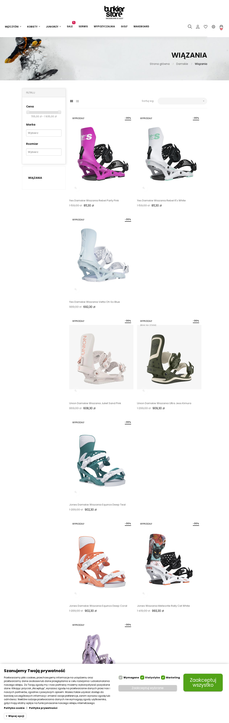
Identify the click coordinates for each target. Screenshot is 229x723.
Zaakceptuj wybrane (148, 688)
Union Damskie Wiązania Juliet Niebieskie (135, 478)
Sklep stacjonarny (112, 651)
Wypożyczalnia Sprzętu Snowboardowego (81, 647)
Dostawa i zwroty (80, 618)
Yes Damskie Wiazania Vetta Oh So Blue (183, 176)
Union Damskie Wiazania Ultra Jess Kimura (135, 252)
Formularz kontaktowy (108, 642)
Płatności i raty (78, 625)
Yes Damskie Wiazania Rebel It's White (136, 176)
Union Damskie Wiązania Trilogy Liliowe (183, 478)
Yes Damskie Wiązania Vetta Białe (185, 400)
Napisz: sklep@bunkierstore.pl (115, 631)
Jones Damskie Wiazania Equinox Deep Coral (90, 327)
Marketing (173, 677)
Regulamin (76, 658)
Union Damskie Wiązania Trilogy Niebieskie (89, 553)
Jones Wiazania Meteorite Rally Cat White (136, 327)
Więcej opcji (16, 716)
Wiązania (35, 178)
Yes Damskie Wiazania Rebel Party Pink (87, 176)
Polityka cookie (14, 708)
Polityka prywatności (43, 708)
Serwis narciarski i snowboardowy (80, 634)
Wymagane (131, 677)
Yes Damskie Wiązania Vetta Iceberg (134, 402)
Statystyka (152, 677)
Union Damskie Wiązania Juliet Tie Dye (90, 478)
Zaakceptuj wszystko (203, 682)
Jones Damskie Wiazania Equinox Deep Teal (184, 252)
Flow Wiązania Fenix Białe (85, 400)
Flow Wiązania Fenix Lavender (182, 325)
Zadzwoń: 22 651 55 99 (113, 620)
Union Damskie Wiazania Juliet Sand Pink (88, 252)
